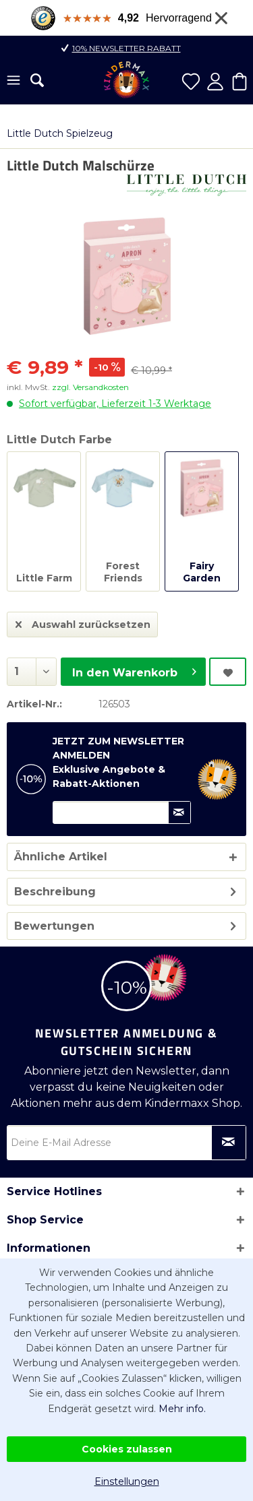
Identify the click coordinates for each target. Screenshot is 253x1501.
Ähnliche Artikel (60, 856)
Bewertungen (54, 926)
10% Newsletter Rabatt (126, 48)
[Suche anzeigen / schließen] (37, 80)
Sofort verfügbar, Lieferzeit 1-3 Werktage (115, 403)
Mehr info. (182, 1409)
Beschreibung (55, 891)
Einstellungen (126, 1481)
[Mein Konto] (215, 81)
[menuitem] (13, 81)
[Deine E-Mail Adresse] (126, 1142)
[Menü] (13, 81)
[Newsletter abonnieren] (229, 1142)
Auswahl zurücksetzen (83, 622)
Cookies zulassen (127, 1449)
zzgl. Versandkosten (90, 387)
